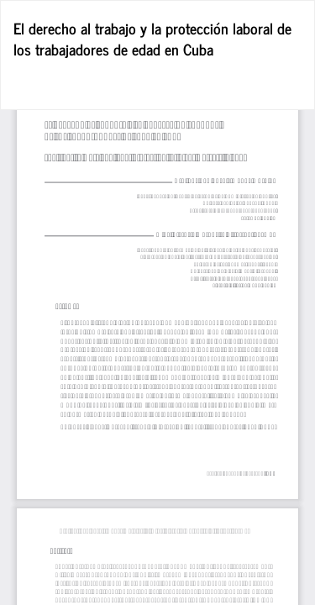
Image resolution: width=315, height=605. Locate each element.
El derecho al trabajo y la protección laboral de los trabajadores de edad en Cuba (152, 38)
